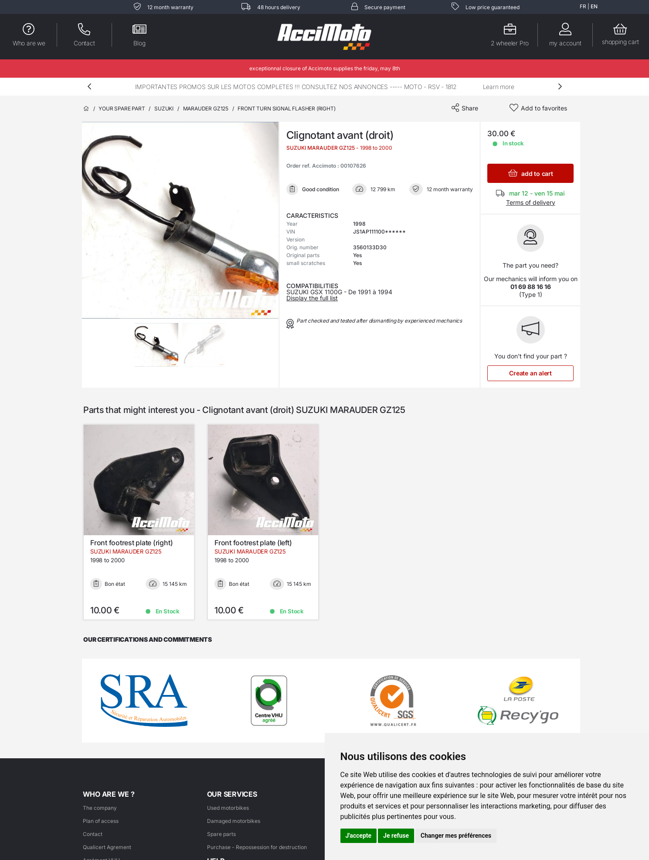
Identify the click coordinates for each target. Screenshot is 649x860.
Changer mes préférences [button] (456, 835)
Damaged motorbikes (233, 821)
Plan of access (101, 821)
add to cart (530, 173)
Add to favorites (544, 108)
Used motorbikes (228, 808)
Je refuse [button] (396, 835)
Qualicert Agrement (107, 847)
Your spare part (122, 108)
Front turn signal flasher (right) (286, 108)
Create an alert (530, 373)
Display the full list (312, 298)
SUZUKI (163, 108)
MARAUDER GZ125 (205, 108)
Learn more (498, 86)
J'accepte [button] (359, 835)
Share (470, 108)
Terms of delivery (530, 202)
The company (100, 808)
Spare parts (221, 834)
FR (583, 6)
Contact (92, 834)
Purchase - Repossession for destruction (257, 847)
